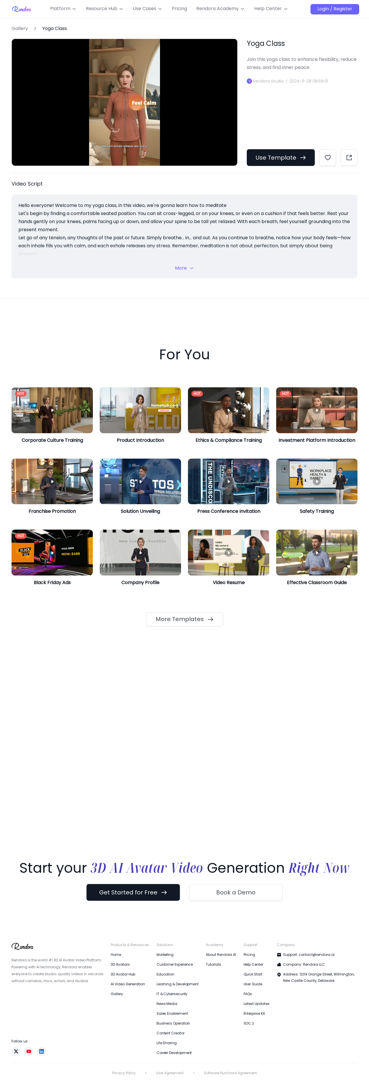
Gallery (20, 28)
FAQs (248, 993)
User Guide (253, 984)
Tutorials (213, 964)
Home (116, 954)
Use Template (281, 158)
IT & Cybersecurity (172, 993)
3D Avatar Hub (123, 974)
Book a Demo (235, 892)
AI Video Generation (128, 984)
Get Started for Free (133, 892)
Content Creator (170, 1033)
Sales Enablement (172, 1013)
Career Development (174, 1052)
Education (165, 974)
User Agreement (170, 1072)
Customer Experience (175, 964)
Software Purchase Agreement (230, 1072)
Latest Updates (257, 1003)
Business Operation (173, 1023)
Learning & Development (178, 984)
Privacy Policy (124, 1072)
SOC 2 (249, 1023)
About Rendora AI (221, 954)
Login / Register (334, 8)
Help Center (253, 964)
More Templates (185, 619)
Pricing (249, 954)
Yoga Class (54, 28)
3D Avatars (120, 964)
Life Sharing (167, 1042)
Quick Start (253, 974)
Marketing (165, 954)
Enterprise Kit (254, 1013)
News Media (167, 1003)
